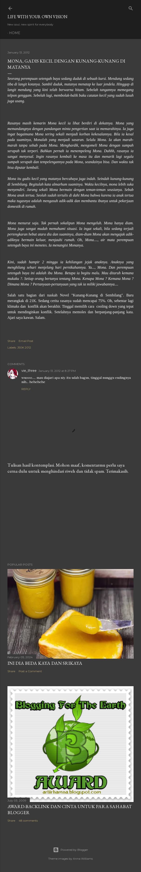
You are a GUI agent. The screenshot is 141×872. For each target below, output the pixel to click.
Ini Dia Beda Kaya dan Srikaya (44, 663)
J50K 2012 (24, 347)
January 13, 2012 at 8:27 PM (57, 371)
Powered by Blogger (70, 850)
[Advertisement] (70, 518)
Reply (26, 389)
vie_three (29, 371)
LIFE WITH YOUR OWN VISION (37, 16)
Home (14, 33)
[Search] (131, 7)
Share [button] (11, 341)
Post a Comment (30, 671)
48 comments (28, 820)
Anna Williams (83, 858)
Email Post (26, 341)
